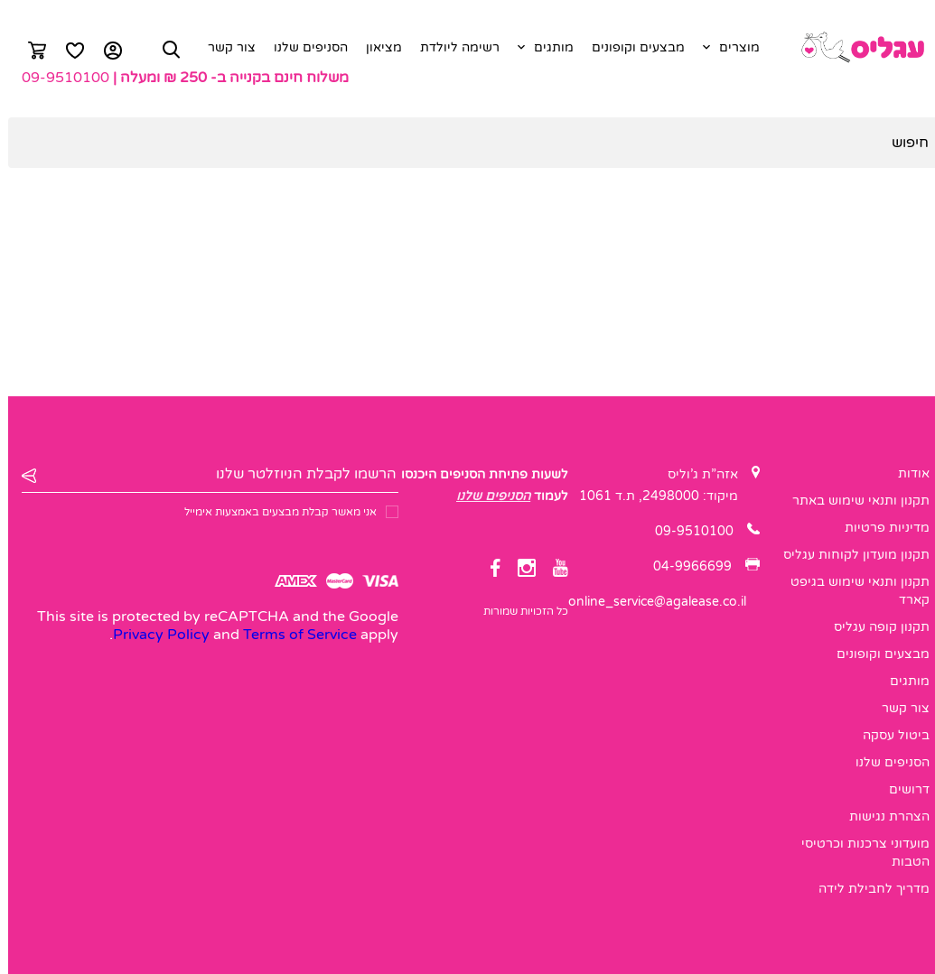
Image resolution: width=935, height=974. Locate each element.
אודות (905, 473)
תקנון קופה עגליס (873, 627)
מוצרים (731, 47)
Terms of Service (292, 635)
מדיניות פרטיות (879, 527)
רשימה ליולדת (451, 47)
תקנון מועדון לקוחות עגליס (848, 554)
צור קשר (224, 47)
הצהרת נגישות (881, 816)
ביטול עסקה (888, 735)
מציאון (376, 47)
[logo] (854, 47)
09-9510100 (57, 78)
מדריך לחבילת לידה (865, 888)
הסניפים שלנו (303, 47)
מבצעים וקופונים (630, 47)
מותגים (546, 47)
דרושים (901, 789)
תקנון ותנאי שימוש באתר (852, 500)
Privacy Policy (153, 635)
